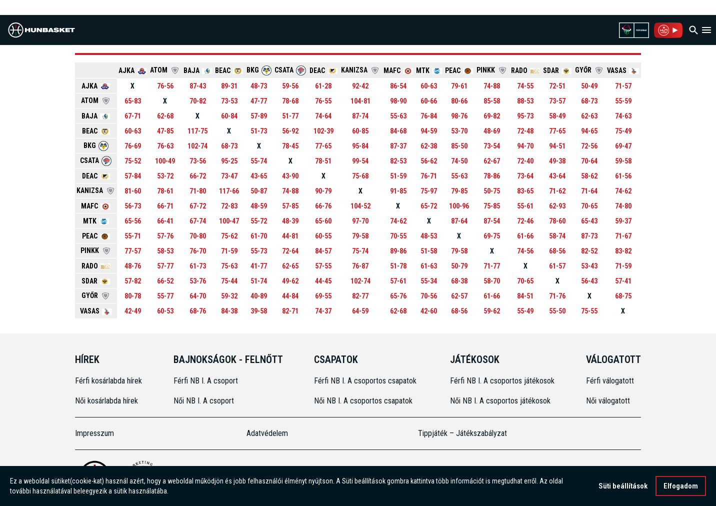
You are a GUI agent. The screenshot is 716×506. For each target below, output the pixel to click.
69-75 (492, 236)
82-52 (589, 251)
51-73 (258, 131)
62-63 (589, 116)
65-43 (589, 221)
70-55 (398, 236)
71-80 (198, 191)
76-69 (132, 146)
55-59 (623, 101)
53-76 (198, 281)
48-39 (290, 221)
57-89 (258, 116)
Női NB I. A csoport (204, 401)
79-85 (459, 191)
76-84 (428, 116)
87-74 (360, 116)
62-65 (290, 266)
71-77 (492, 266)
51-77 (290, 116)
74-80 (623, 206)
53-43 (589, 266)
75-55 (589, 311)
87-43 (198, 86)
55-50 (557, 311)
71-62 (557, 191)
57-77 (165, 266)
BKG (259, 70)
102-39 (324, 131)
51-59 (398, 176)
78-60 (557, 221)
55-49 (525, 311)
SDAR (557, 70)
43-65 (258, 176)
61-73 (198, 266)
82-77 (360, 296)
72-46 (525, 221)
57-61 (398, 281)
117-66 (229, 191)
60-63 (428, 86)
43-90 (290, 176)
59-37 (623, 221)
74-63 (623, 116)
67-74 (198, 221)
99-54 (360, 161)
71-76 (557, 296)
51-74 (258, 281)
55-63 (398, 116)
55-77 (165, 296)
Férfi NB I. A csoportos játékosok (502, 381)
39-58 (258, 311)
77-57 (132, 251)
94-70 (525, 146)
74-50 (459, 161)
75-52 (132, 161)
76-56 (165, 86)
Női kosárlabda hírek (106, 401)
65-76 (398, 296)
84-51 (525, 296)
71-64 (589, 191)
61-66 (525, 236)
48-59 (258, 206)
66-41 (165, 221)
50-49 (589, 86)
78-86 (492, 176)
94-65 (589, 131)
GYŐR (589, 70)
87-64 (459, 221)
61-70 (258, 236)
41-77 (258, 266)
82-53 (398, 161)
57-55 (323, 266)
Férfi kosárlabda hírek (108, 381)
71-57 (623, 86)
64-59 (360, 311)
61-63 (428, 266)
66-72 (198, 176)
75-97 (428, 191)
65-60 (323, 221)
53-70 (459, 131)
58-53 (165, 251)
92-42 (360, 86)
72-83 (229, 206)
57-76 (165, 236)
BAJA (198, 70)
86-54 (398, 86)
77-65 (557, 131)
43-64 (557, 176)
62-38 (428, 146)
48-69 (492, 131)
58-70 (492, 281)
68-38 (459, 281)
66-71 (165, 206)
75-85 (492, 206)
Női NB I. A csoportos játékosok (500, 401)
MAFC (398, 70)
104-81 (360, 101)
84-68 (398, 131)
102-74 (198, 146)
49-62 (290, 281)
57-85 (290, 206)
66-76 (323, 206)
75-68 (360, 176)
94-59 (428, 131)
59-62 (492, 311)
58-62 (589, 176)
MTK (429, 70)
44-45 (323, 281)
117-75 (198, 131)
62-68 (165, 116)
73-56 (198, 161)
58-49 (557, 116)
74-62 (623, 191)
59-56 (290, 86)
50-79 (459, 266)
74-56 (525, 251)
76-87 (360, 266)
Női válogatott (608, 401)
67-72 (198, 206)
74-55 (525, 86)
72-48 (525, 131)
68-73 (589, 101)
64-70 (198, 296)
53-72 (165, 176)
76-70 (198, 251)
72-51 (557, 86)
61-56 (623, 176)
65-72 (428, 206)
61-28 (323, 86)
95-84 (360, 146)
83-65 (525, 191)
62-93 (557, 206)
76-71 (428, 176)
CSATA (290, 70)
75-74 (360, 251)
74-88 (492, 86)
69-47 (623, 146)
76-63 (165, 146)
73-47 (229, 176)
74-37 (323, 311)
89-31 (229, 86)
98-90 (398, 101)
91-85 (398, 191)
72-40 (525, 161)
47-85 (165, 131)
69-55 (323, 296)
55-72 (258, 221)
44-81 (290, 236)
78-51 (323, 161)
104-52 (360, 206)
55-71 (132, 236)
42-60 (428, 311)
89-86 (398, 251)
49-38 (557, 161)
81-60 (132, 191)
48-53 (428, 236)
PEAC (459, 70)
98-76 (459, 116)
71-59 (229, 251)
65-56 (132, 221)
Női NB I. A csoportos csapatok (364, 401)
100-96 (459, 206)
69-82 (492, 116)
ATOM (165, 70)
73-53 (229, 101)
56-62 (428, 161)
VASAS (623, 70)
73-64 (525, 176)
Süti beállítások (623, 487)
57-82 (132, 281)
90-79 (323, 191)
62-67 (492, 161)
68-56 (557, 251)
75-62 (229, 236)
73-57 (557, 101)
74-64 (323, 116)
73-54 (492, 146)
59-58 (623, 161)
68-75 (623, 296)
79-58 (360, 236)
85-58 (492, 101)
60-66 (428, 101)
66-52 (165, 281)
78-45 (290, 146)
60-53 (165, 311)
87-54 (492, 221)
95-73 (525, 116)
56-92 (290, 131)
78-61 (165, 191)
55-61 (525, 206)
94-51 (557, 146)
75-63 (229, 266)
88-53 (525, 101)
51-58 (428, 251)
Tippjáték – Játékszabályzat (462, 433)
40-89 (258, 296)
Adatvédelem (267, 433)
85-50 (459, 146)
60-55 (323, 236)
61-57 (557, 266)
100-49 (165, 161)
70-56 (428, 296)
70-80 (198, 236)
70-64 (589, 161)
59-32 (229, 296)
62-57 (459, 296)
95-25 (229, 161)
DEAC (324, 70)
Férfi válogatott (610, 381)
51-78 (398, 266)
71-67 (623, 236)
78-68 (290, 101)
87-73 (589, 236)
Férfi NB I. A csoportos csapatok (366, 381)
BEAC (229, 70)
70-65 (589, 206)
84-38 (229, 311)
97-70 (360, 221)
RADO (525, 70)
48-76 (132, 266)
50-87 (258, 191)
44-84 (290, 296)
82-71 (290, 311)
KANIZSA (360, 70)
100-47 (229, 221)
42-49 (132, 311)
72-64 (290, 251)
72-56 (589, 146)
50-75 (492, 191)
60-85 (360, 131)
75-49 (623, 131)
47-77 (258, 101)
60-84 (229, 116)
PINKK (492, 70)
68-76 (198, 311)
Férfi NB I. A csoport (206, 381)
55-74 (258, 161)
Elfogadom (681, 487)
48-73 (258, 86)
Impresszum (94, 433)
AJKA (132, 70)
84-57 (323, 251)
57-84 (132, 176)
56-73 (132, 206)
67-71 (132, 116)
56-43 (589, 281)
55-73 (258, 251)
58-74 (557, 236)
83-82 (623, 251)
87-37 (398, 146)
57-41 (623, 281)
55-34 (428, 281)
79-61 (459, 86)
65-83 (132, 101)
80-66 (459, 101)
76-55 (323, 101)
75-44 (229, 281)
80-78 (132, 296)
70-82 (198, 101)
